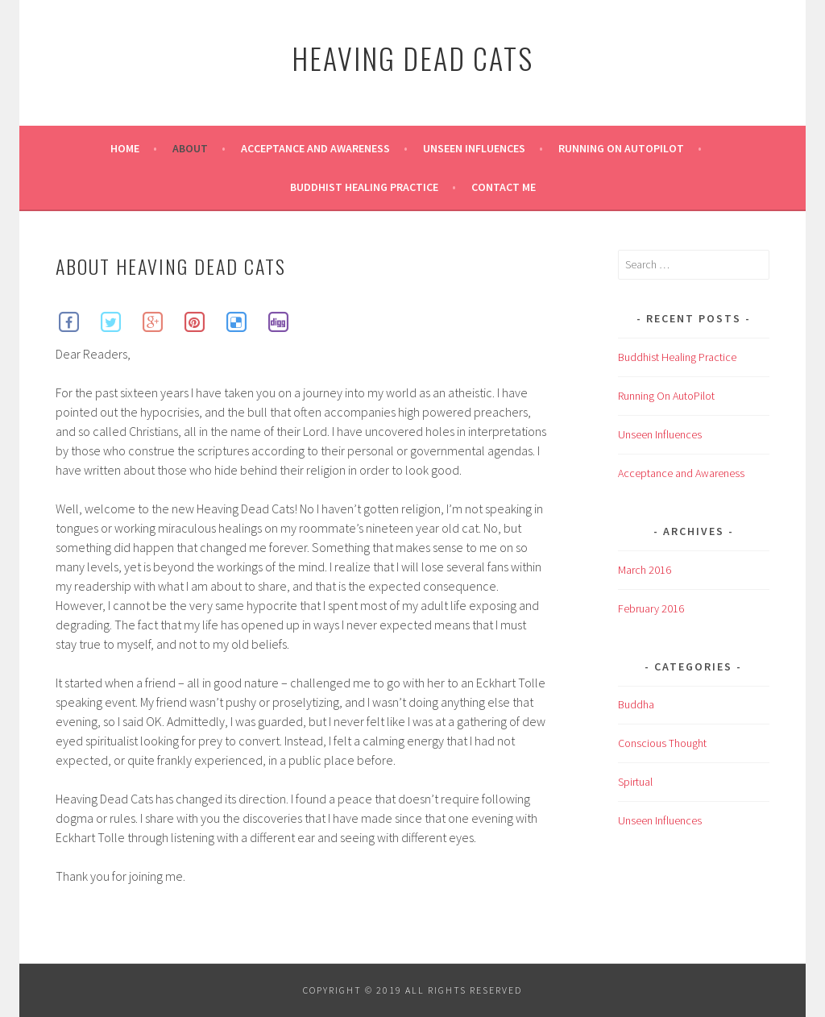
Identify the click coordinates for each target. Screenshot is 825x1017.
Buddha (636, 704)
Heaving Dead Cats (412, 57)
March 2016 (644, 569)
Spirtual (635, 781)
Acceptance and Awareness (315, 148)
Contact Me (503, 187)
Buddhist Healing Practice (364, 187)
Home (124, 148)
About (190, 148)
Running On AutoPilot (621, 148)
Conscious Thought (662, 743)
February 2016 (651, 608)
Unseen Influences (474, 148)
